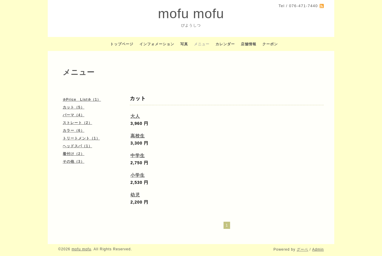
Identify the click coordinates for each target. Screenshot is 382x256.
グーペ (302, 249)
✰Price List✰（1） (82, 99)
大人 (135, 116)
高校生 (137, 135)
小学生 (137, 175)
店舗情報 (248, 44)
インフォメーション (156, 44)
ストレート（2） (77, 123)
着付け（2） (73, 154)
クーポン (270, 44)
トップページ (121, 44)
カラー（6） (73, 130)
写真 (184, 44)
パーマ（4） (73, 115)
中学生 (137, 155)
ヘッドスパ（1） (77, 146)
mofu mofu (191, 13)
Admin (318, 249)
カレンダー (225, 44)
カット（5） (73, 107)
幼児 (135, 194)
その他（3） (73, 161)
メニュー (202, 44)
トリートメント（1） (81, 138)
